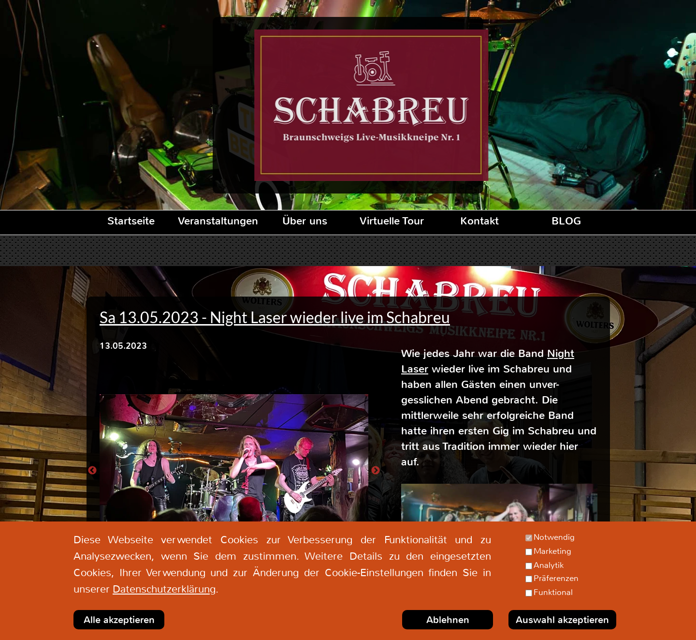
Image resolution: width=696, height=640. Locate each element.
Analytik (549, 565)
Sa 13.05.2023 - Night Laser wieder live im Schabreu (275, 317)
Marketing (552, 551)
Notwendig (554, 537)
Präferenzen (556, 578)
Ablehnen (447, 619)
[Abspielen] (499, 539)
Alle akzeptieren (119, 619)
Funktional (553, 592)
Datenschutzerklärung (164, 589)
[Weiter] (375, 470)
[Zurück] (92, 470)
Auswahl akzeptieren (562, 619)
